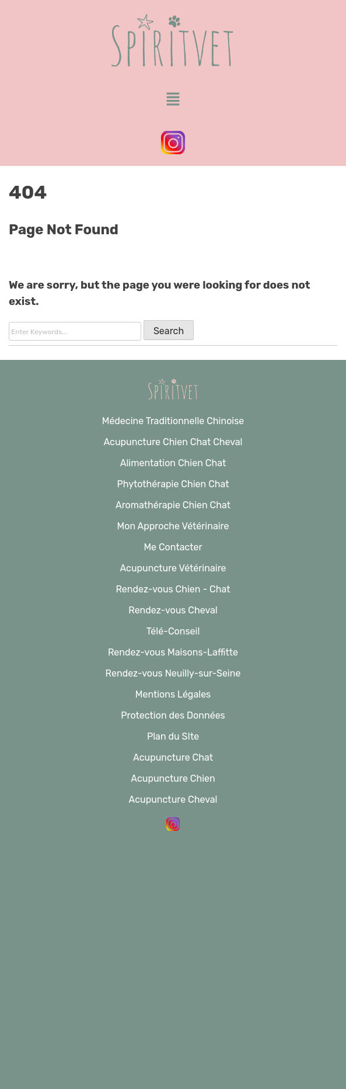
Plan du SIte (173, 736)
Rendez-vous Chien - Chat (173, 589)
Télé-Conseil (173, 631)
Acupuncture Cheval (173, 799)
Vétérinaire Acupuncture (173, 954)
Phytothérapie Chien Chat (173, 484)
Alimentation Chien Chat (173, 463)
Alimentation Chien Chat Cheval (173, 933)
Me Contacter (173, 547)
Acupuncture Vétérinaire (173, 568)
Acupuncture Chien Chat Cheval (173, 442)
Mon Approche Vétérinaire (173, 526)
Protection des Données (173, 715)
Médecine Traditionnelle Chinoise (173, 420)
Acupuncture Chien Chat (173, 912)
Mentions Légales (173, 694)
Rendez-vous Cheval (172, 610)
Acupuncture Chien (173, 778)
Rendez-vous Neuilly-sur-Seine (173, 673)
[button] (172, 100)
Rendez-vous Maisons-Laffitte (173, 652)
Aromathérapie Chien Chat (173, 505)
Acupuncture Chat (173, 757)
